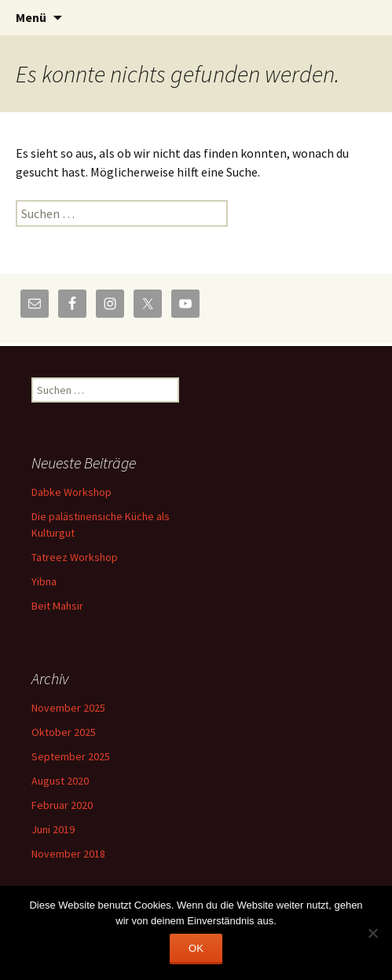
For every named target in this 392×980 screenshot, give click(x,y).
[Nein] (372, 933)
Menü (31, 17)
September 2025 (70, 756)
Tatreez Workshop (74, 557)
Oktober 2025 (63, 732)
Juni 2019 (53, 829)
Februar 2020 (62, 805)
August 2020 (60, 781)
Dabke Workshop (71, 492)
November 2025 (68, 708)
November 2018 (68, 854)
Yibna (44, 581)
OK (196, 948)
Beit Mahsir (57, 606)
